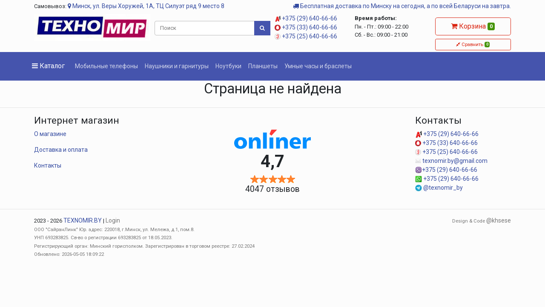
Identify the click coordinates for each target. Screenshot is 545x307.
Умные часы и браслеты (318, 66)
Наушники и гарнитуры (177, 66)
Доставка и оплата (61, 149)
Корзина (473, 26)
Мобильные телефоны (106, 66)
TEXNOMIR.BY (82, 220)
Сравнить (473, 44)
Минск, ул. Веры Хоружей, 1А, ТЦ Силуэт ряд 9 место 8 (146, 6)
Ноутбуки (228, 66)
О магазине (50, 133)
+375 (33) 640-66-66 (306, 27)
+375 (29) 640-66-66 (306, 18)
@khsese (498, 220)
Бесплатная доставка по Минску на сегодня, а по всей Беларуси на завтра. (402, 6)
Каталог (48, 66)
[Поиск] (205, 28)
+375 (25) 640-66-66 (306, 36)
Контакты (47, 165)
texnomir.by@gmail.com (451, 160)
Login (113, 220)
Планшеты (263, 66)
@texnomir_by (439, 187)
